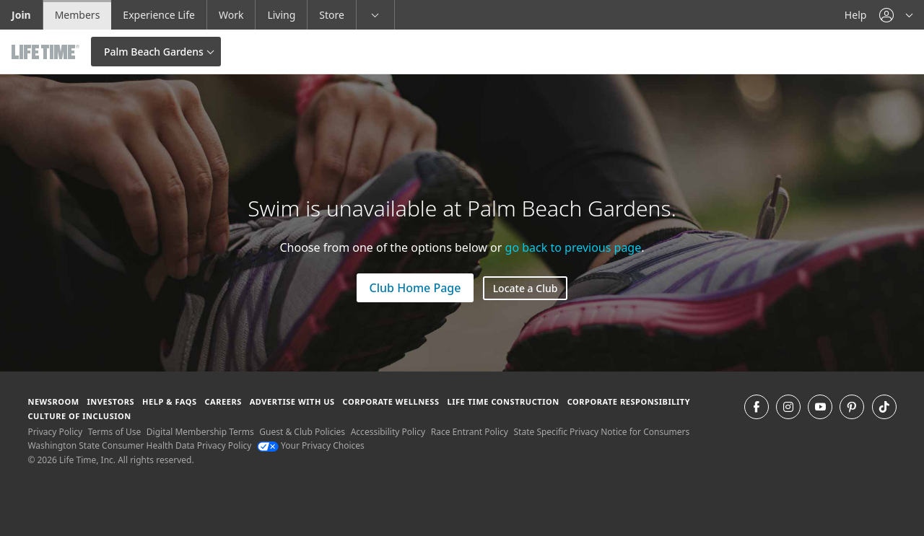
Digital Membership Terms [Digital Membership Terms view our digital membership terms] (200, 432)
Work (231, 15)
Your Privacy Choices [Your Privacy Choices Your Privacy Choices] (311, 445)
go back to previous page (573, 247)
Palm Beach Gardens (154, 51)
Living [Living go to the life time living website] (281, 15)
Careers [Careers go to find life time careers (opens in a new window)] (222, 401)
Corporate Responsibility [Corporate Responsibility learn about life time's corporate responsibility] (628, 401)
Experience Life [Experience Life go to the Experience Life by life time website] (159, 15)
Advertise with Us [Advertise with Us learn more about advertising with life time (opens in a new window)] (292, 401)
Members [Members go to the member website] (77, 15)
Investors (110, 401)
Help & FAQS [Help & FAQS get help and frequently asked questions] (169, 401)
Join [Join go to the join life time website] (21, 15)
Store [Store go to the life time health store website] (331, 15)
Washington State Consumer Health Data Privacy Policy (139, 445)
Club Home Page (415, 288)
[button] (895, 14)
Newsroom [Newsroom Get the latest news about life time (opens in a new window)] (53, 401)
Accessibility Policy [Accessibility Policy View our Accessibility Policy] (388, 432)
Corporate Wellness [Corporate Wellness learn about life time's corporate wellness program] (391, 401)
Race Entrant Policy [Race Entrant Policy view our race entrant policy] (469, 432)
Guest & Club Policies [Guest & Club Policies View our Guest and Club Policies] (302, 432)
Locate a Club (525, 288)
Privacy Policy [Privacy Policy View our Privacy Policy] (54, 432)
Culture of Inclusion (79, 415)
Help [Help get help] (856, 15)
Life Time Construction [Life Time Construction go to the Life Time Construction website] (503, 401)
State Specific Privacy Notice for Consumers (602, 432)
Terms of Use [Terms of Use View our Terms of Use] (114, 432)
